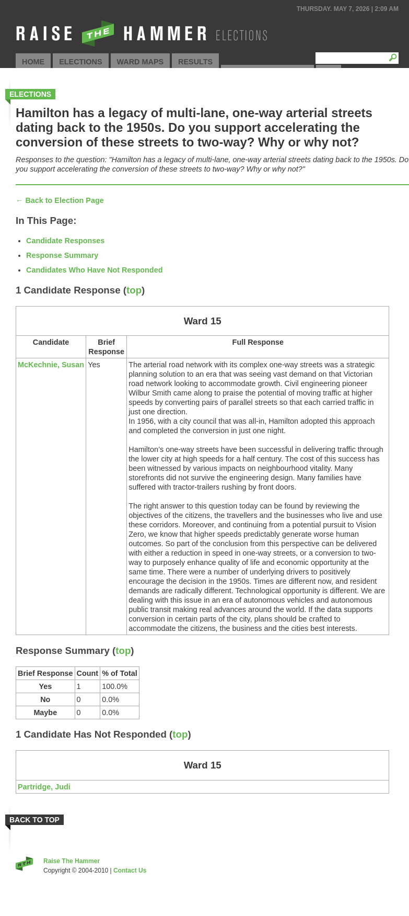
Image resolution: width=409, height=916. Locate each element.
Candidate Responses (65, 240)
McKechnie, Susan (51, 364)
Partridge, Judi (44, 787)
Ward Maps (140, 62)
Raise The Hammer (71, 861)
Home (33, 62)
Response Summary (62, 255)
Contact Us (129, 870)
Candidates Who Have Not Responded (94, 270)
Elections (80, 62)
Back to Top (34, 820)
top (134, 290)
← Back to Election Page (60, 200)
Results (195, 62)
